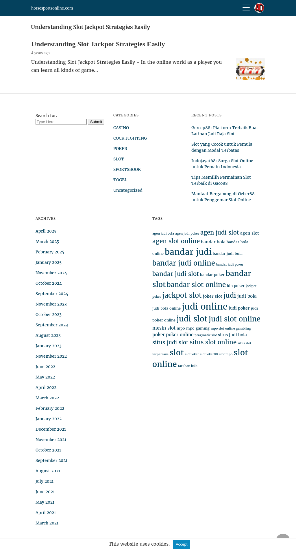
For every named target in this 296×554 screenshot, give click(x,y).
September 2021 (51, 460)
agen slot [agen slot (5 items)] (249, 233)
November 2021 (51, 439)
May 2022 (45, 377)
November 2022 (51, 356)
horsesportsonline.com (52, 8)
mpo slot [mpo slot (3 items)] (217, 328)
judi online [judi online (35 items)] (204, 306)
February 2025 (50, 252)
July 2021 (44, 481)
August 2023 (48, 335)
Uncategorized (128, 190)
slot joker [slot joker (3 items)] (192, 354)
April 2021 (46, 512)
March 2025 (47, 241)
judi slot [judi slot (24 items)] (192, 318)
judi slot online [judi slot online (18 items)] (234, 319)
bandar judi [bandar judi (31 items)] (188, 252)
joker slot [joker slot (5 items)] (212, 296)
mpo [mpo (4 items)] (181, 328)
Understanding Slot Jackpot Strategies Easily (98, 44)
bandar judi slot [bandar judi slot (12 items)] (175, 274)
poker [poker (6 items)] (158, 334)
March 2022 (47, 398)
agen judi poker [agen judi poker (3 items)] (187, 233)
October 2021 (48, 450)
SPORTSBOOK (127, 169)
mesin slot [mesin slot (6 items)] (163, 328)
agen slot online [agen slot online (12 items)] (176, 241)
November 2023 (51, 304)
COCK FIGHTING (130, 138)
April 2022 (46, 387)
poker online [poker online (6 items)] (179, 334)
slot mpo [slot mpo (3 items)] (225, 354)
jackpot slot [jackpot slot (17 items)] (182, 295)
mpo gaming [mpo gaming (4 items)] (198, 328)
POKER (120, 148)
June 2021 (45, 491)
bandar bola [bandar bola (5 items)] (213, 241)
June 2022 (45, 366)
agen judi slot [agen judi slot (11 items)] (219, 232)
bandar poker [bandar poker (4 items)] (212, 275)
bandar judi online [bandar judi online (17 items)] (183, 263)
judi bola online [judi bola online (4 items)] (166, 308)
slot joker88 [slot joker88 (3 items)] (209, 354)
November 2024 (51, 272)
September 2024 (52, 293)
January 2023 (49, 345)
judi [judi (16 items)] (229, 295)
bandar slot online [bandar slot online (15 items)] (196, 285)
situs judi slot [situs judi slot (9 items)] (170, 342)
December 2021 (51, 429)
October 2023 (49, 314)
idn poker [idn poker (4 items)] (236, 286)
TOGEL (120, 179)
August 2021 (48, 470)
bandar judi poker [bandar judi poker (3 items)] (229, 264)
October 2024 (49, 283)
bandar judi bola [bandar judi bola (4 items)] (228, 253)
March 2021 (47, 523)
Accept (182, 544)
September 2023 (52, 325)
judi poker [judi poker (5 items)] (239, 308)
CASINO (121, 127)
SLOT (118, 159)
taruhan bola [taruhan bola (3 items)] (187, 366)
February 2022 (50, 408)
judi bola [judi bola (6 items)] (247, 296)
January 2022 (49, 418)
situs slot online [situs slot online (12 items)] (213, 342)
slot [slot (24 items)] (177, 352)
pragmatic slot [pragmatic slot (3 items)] (206, 335)
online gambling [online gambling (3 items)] (238, 328)
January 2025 (49, 262)
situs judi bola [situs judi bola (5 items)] (232, 334)
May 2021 (45, 502)
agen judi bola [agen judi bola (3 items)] (163, 233)
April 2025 (46, 231)
